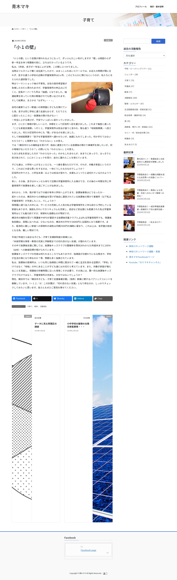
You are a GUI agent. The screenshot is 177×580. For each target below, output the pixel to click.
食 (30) (127, 121)
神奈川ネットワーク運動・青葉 (144, 251)
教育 (36, 306)
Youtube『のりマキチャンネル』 (145, 262)
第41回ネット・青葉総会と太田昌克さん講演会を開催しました (150, 160)
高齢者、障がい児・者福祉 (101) (138, 126)
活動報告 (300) (130, 97)
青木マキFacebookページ (141, 257)
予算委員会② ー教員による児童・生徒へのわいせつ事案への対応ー (150, 193)
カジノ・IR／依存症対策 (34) (136, 132)
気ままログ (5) (130, 144)
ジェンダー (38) (131, 74)
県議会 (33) (129, 138)
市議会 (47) (129, 86)
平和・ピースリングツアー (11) (137, 68)
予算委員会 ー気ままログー (150, 222)
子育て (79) (129, 80)
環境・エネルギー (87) (134, 103)
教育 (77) (128, 92)
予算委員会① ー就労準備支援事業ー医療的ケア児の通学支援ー (150, 208)
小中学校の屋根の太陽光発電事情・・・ (78, 325)
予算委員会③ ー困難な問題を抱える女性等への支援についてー (150, 176)
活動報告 (43, 306)
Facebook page (88, 550)
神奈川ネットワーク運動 (141, 246)
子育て (108, 40)
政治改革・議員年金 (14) (135, 115)
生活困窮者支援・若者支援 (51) (138, 109)
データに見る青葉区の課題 (46, 325)
